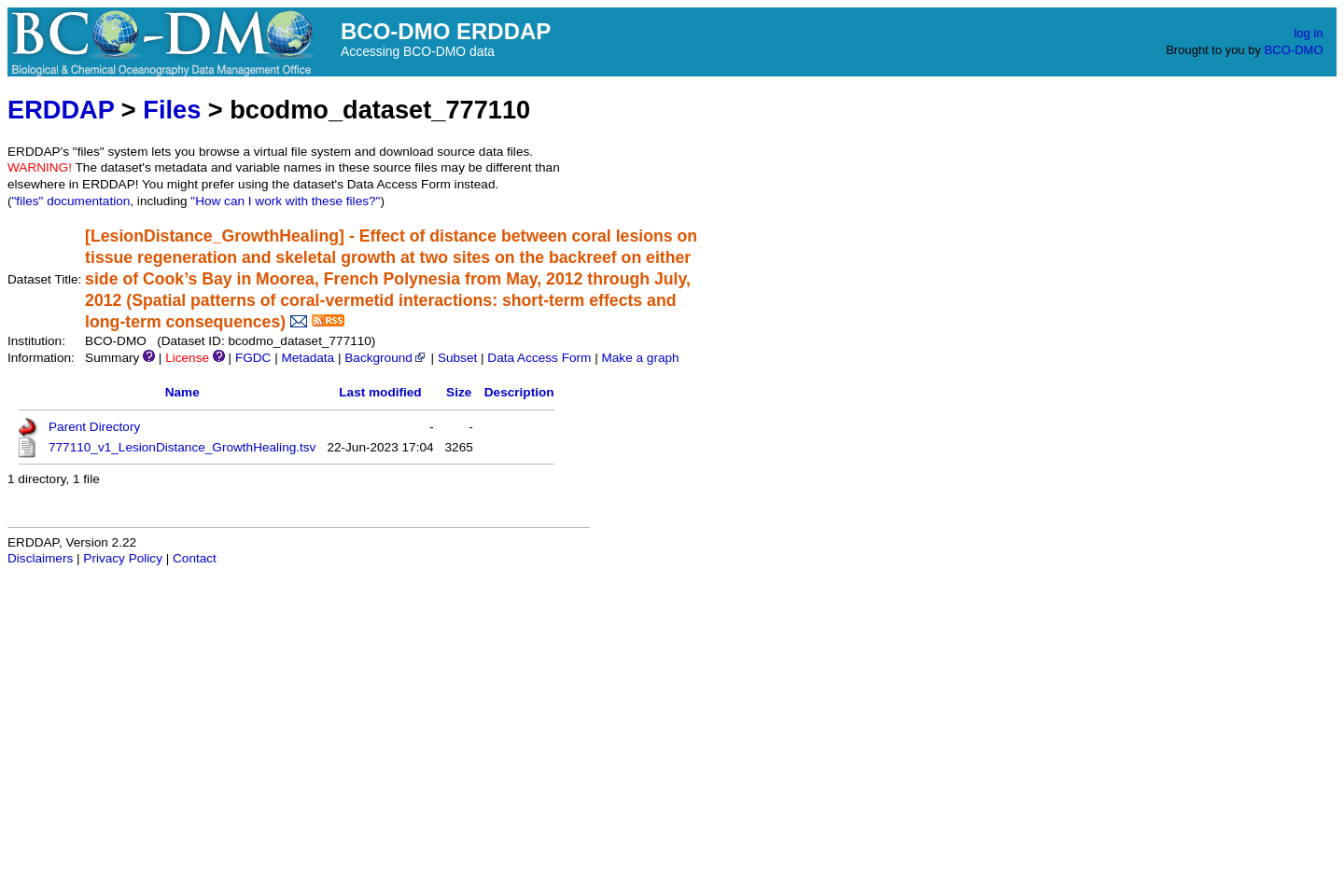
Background (385, 358)
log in (1308, 33)
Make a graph (640, 358)
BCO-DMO (1294, 50)
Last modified (380, 392)
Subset (457, 358)
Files (172, 109)
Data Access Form (539, 358)
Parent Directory (94, 427)
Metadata (307, 358)
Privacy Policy (122, 558)
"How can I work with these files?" (285, 201)
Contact (195, 558)
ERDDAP (60, 109)
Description (519, 392)
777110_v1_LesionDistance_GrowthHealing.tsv (182, 447)
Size (458, 392)
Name (182, 392)
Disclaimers (40, 558)
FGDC (253, 358)
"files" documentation (71, 201)
